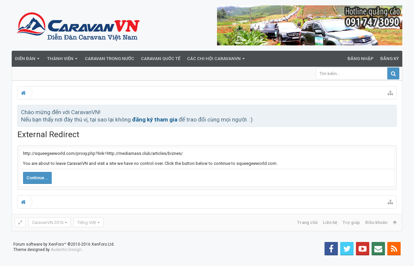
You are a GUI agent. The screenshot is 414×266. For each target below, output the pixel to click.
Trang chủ (307, 222)
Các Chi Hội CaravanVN (214, 58)
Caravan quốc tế (160, 58)
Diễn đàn (25, 58)
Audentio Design (66, 260)
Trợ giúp (351, 222)
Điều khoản (376, 222)
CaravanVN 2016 (47, 222)
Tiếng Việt (86, 222)
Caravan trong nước (109, 58)
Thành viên (60, 58)
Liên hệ (330, 222)
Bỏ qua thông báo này (392, 111)
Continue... (37, 177)
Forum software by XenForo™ (64, 255)
